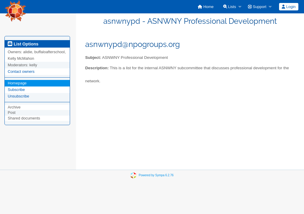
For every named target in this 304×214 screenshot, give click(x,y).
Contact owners (21, 71)
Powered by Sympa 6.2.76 (156, 175)
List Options (23, 44)
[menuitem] (205, 6)
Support (257, 6)
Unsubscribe (18, 96)
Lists (229, 6)
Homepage (17, 83)
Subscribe (16, 89)
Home (205, 6)
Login (288, 6)
